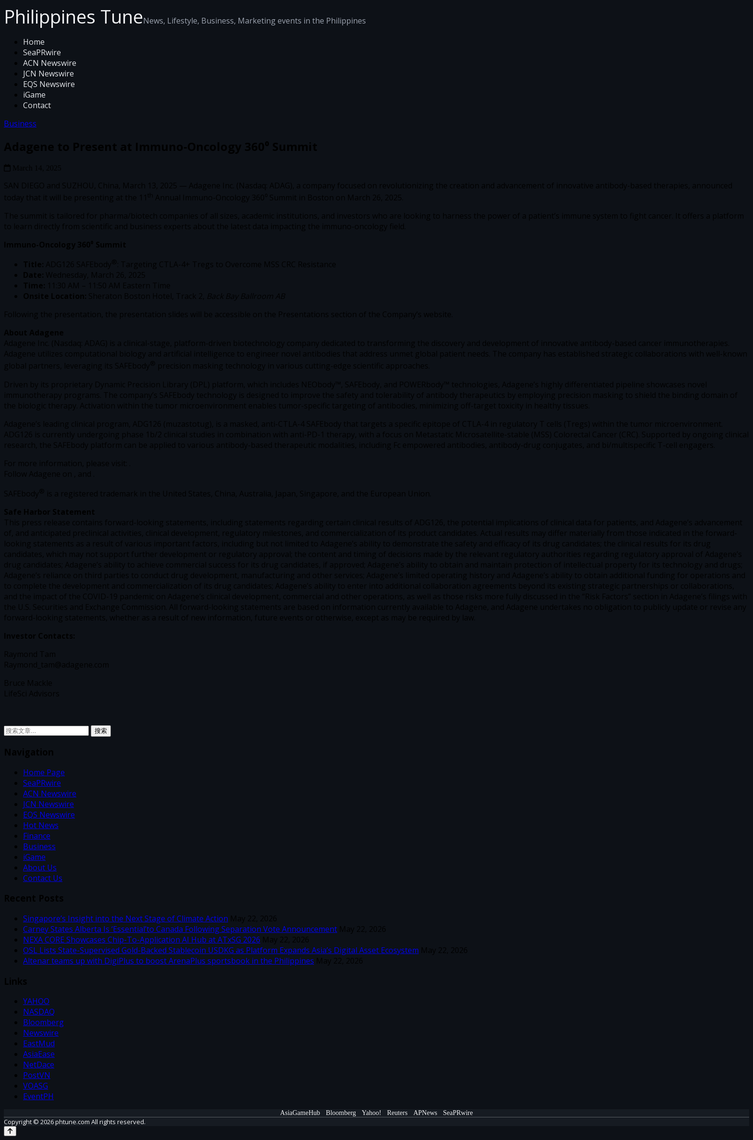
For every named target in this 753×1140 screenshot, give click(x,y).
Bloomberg (43, 1022)
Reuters (397, 1112)
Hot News (41, 825)
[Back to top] (10, 1131)
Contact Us (42, 878)
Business (20, 123)
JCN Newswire (48, 73)
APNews (425, 1112)
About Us (40, 867)
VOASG (35, 1085)
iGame (34, 94)
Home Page (44, 772)
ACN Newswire (49, 63)
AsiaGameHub (300, 1112)
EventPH (38, 1096)
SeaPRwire (42, 52)
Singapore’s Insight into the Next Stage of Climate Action (125, 918)
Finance (36, 835)
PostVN (36, 1075)
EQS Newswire (49, 84)
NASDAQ (39, 1011)
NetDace (38, 1064)
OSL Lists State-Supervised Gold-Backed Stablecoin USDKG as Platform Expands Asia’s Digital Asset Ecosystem (221, 950)
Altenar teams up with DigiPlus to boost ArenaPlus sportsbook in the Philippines (168, 960)
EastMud (39, 1043)
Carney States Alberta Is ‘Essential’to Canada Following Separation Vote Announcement (180, 929)
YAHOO (36, 1001)
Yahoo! (371, 1112)
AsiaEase (39, 1054)
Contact (37, 105)
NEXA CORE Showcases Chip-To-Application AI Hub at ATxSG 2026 (141, 939)
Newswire (41, 1033)
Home (34, 42)
